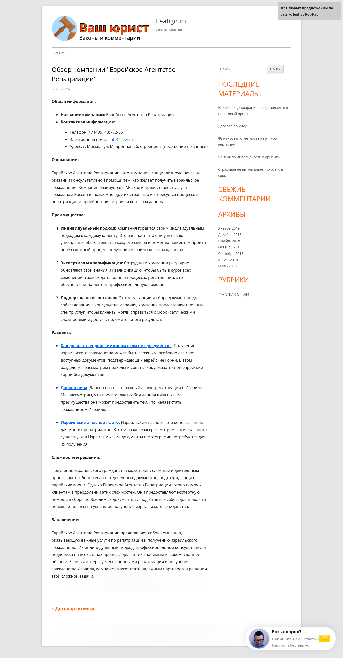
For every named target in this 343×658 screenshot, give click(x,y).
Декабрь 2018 (229, 234)
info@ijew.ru (121, 139)
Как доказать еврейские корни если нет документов (116, 345)
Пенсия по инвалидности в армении (249, 157)
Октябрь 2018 (229, 247)
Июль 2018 (227, 266)
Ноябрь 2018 (229, 240)
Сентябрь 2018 (230, 253)
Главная (58, 53)
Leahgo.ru (171, 21)
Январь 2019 (229, 228)
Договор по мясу (232, 126)
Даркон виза (74, 387)
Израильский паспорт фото (90, 422)
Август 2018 (228, 260)
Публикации (233, 295)
